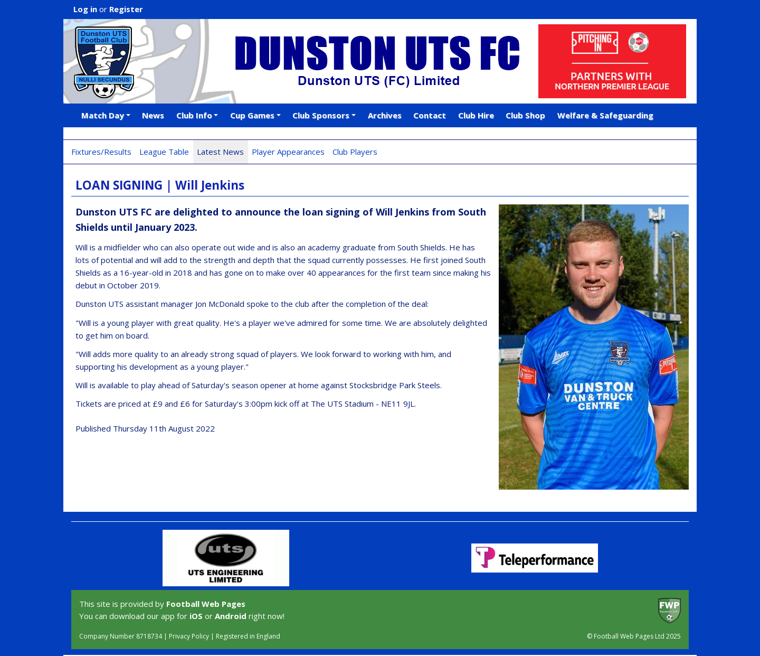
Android (230, 616)
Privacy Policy (189, 636)
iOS (196, 616)
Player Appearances (288, 151)
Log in (85, 9)
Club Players (354, 151)
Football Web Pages (205, 603)
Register (126, 9)
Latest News (220, 151)
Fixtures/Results (101, 151)
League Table (164, 151)
